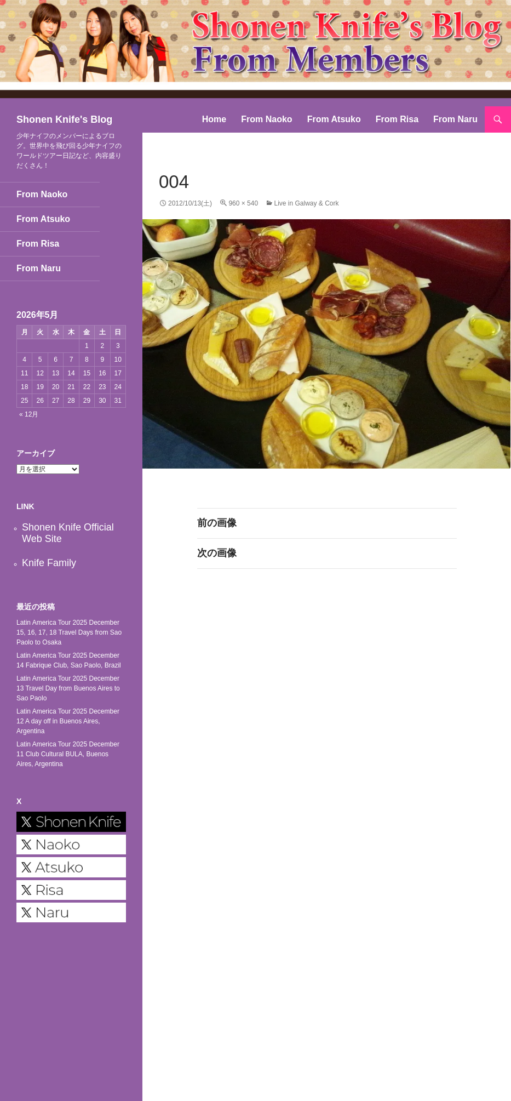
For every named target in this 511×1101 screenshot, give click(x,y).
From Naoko (266, 119)
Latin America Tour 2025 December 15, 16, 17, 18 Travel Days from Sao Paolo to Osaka (69, 632)
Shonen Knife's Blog (64, 119)
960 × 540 (243, 203)
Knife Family (49, 562)
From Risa (397, 119)
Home (214, 119)
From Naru (455, 119)
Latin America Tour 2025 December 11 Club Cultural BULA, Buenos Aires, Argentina (67, 754)
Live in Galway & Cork (306, 203)
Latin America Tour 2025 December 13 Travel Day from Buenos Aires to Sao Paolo (68, 688)
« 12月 (28, 414)
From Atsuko (334, 119)
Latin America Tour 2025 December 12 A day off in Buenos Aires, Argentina (67, 721)
